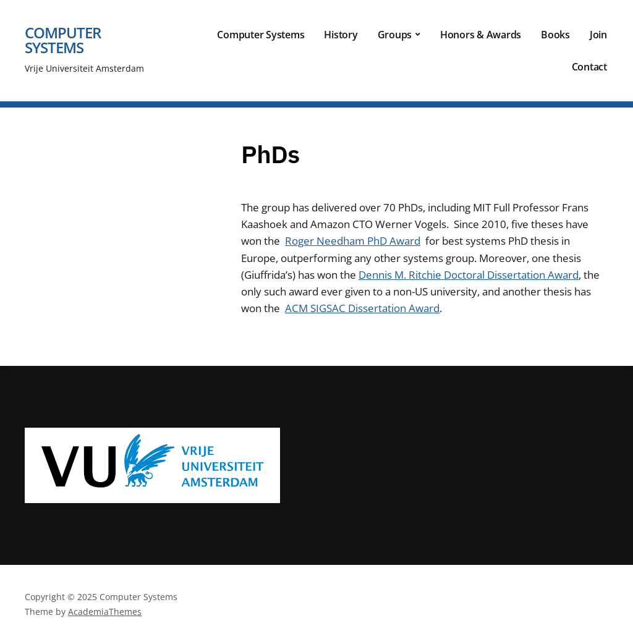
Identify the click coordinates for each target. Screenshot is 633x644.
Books (555, 34)
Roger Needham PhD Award (352, 241)
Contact (589, 67)
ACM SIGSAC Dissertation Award (362, 308)
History (340, 34)
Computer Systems (63, 39)
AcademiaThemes (105, 611)
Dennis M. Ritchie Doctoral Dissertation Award (469, 275)
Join (598, 34)
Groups (395, 34)
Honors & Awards (480, 34)
